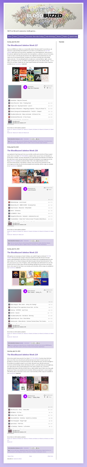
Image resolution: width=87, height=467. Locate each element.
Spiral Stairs (28, 451)
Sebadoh (25, 244)
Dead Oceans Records (46, 243)
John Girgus (10, 346)
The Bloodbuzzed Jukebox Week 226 (22, 151)
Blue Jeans (24, 345)
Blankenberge (26, 243)
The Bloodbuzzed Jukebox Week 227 (22, 45)
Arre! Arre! (12, 450)
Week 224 (15, 132)
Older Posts (50, 456)
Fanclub (43, 345)
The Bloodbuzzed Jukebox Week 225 (22, 253)
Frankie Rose (46, 141)
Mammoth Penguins (12, 142)
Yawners (44, 451)
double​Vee (35, 141)
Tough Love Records (43, 142)
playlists (25, 142)
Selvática (24, 451)
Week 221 (47, 129)
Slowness (29, 244)
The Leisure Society (35, 142)
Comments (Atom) (17, 458)
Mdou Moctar (16, 346)
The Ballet (34, 451)
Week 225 (21, 132)
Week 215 (15, 129)
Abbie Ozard (12, 243)
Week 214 (9, 129)
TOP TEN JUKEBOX (34, 358)
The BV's (29, 142)
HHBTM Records (48, 345)
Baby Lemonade (13, 141)
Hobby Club (44, 450)
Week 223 (9, 132)
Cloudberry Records (31, 345)
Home (30, 456)
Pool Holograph (19, 451)
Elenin (9, 244)
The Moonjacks (39, 451)
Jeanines (12, 244)
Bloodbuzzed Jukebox (28, 141)
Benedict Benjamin (19, 243)
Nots (22, 142)
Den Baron (37, 345)
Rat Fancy (25, 346)
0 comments (26, 139)
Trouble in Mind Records (42, 244)
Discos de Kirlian (32, 450)
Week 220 (42, 129)
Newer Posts (11, 456)
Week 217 (26, 129)
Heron (51, 141)
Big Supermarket (20, 141)
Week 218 (31, 129)
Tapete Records (41, 346)
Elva (40, 345)
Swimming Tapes (34, 346)
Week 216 (20, 129)
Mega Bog (19, 142)
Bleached (31, 243)
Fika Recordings (40, 141)
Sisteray (29, 346)
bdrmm (11, 345)
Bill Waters (17, 450)
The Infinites (34, 244)
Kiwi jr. (48, 450)
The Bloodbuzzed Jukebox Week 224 (22, 355)
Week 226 (26, 132)
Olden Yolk (17, 244)
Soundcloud (18, 64)
